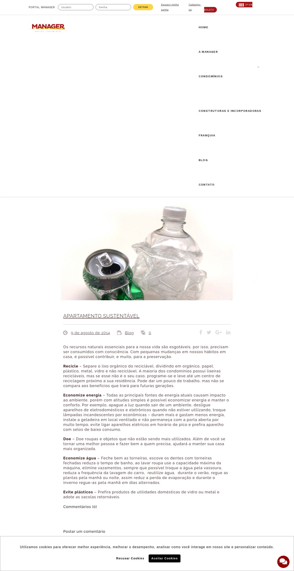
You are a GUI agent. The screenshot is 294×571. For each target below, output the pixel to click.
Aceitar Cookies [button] (164, 558)
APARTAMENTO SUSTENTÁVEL (101, 160)
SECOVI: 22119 (77, 485)
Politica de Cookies (208, 509)
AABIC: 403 (38, 485)
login (109, 394)
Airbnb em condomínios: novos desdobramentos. (145, 436)
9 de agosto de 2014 (90, 177)
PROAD (71, 490)
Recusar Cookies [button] (130, 558)
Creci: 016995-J (42, 480)
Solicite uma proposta (147, 481)
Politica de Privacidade (211, 522)
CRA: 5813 (74, 480)
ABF (32, 490)
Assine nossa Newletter (213, 496)
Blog (129, 177)
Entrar (143, 7)
